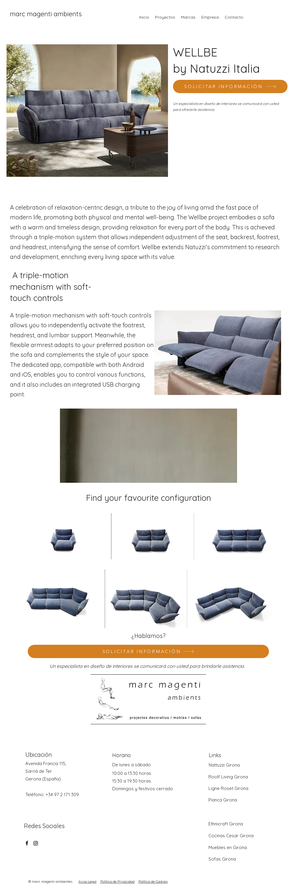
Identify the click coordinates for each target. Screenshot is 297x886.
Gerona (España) (43, 779)
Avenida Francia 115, (45, 763)
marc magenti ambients (46, 14)
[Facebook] (27, 843)
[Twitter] (36, 843)
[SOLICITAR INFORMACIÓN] (230, 86)
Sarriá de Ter (38, 771)
